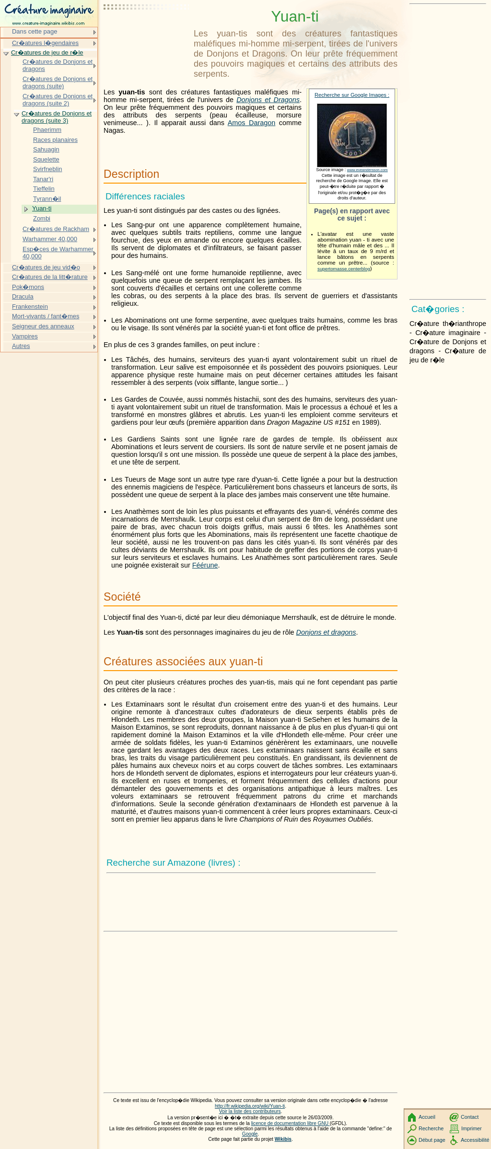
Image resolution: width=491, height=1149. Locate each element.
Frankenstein (30, 306)
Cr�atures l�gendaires (45, 42)
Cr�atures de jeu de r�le (47, 52)
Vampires (25, 336)
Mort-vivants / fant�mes (45, 316)
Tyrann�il (47, 198)
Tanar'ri (43, 179)
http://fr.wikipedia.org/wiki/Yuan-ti (250, 1106)
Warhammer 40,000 (50, 239)
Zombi (41, 218)
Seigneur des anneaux (43, 326)
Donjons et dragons (326, 632)
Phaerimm (47, 129)
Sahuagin (46, 149)
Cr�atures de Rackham (56, 228)
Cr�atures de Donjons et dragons (58, 65)
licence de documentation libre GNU (290, 1123)
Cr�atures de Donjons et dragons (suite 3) (57, 117)
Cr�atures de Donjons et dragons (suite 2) (58, 100)
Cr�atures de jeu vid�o (46, 267)
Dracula (23, 296)
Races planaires (55, 139)
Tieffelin (44, 188)
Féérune (205, 565)
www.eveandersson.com (367, 170)
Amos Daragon (252, 123)
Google (250, 1134)
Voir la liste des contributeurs (250, 1111)
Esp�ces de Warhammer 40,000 (58, 252)
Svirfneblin (47, 169)
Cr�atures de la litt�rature (50, 276)
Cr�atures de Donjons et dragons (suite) (58, 82)
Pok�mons (28, 286)
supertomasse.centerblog (343, 268)
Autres (21, 345)
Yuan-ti (41, 208)
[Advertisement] (147, 31)
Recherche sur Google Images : (352, 95)
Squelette (46, 159)
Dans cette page (34, 31)
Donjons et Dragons (268, 100)
